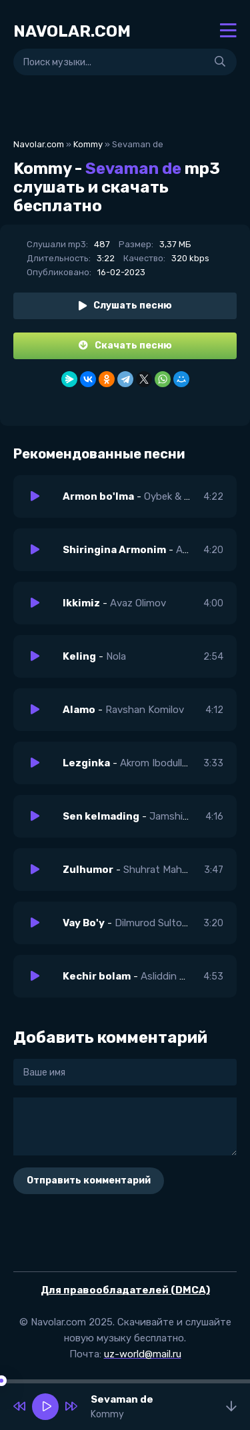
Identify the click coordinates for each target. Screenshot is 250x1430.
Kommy (88, 144)
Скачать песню (125, 345)
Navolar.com (38, 144)
